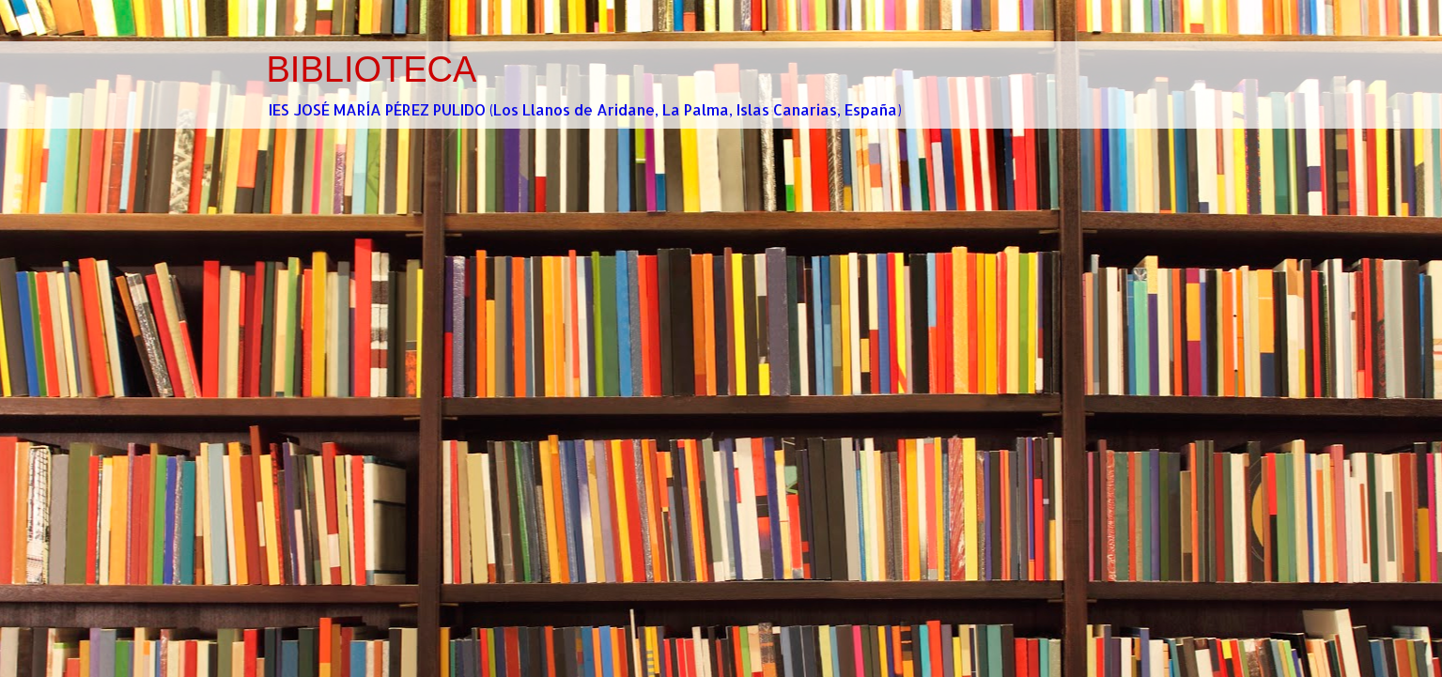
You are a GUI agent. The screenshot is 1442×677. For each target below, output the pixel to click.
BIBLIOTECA (372, 69)
